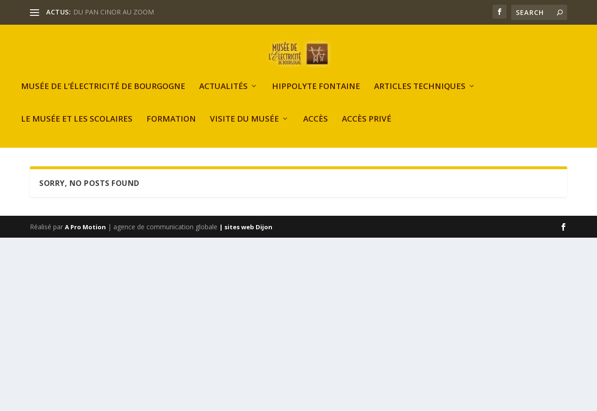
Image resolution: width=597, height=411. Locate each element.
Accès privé (366, 141)
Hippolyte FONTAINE (316, 109)
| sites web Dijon (245, 249)
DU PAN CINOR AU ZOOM (113, 11)
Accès (315, 141)
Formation (171, 141)
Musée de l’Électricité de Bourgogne (103, 109)
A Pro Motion (85, 249)
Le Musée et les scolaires (76, 141)
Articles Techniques (419, 109)
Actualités (223, 109)
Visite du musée (244, 141)
